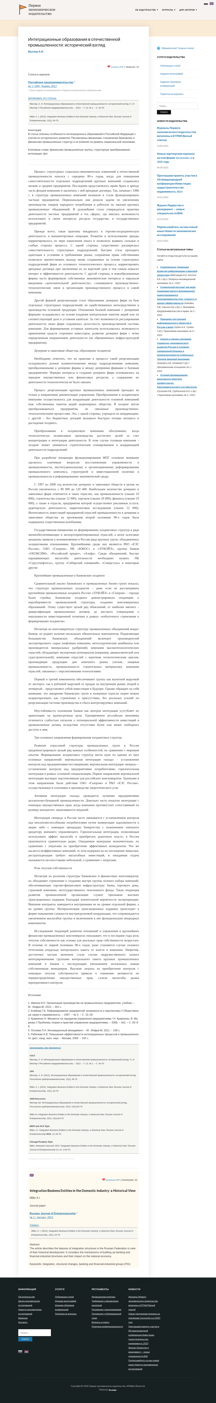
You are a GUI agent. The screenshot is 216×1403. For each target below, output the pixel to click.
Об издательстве (145, 10)
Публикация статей (170, 65)
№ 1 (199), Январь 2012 (42, 86)
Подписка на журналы (171, 94)
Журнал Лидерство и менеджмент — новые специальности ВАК (171, 209)
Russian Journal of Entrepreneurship (53, 1213)
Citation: (34, 1225)
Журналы (167, 10)
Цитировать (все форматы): (45, 1048)
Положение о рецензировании (106, 1309)
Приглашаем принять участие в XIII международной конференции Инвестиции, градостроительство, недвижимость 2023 (177, 183)
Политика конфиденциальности (107, 1326)
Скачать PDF (117, 67)
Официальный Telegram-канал (175, 48)
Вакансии (23, 1318)
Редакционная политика (103, 1296)
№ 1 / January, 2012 (41, 1217)
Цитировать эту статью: (42, 98)
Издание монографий (171, 73)
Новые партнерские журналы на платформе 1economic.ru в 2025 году (176, 157)
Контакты (22, 1322)
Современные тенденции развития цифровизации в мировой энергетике (177, 271)
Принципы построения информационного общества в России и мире (174, 323)
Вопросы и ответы (100, 1322)
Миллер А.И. (36, 51)
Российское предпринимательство (50, 82)
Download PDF (113, 1180)
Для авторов (187, 10)
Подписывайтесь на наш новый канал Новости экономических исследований (177, 230)
